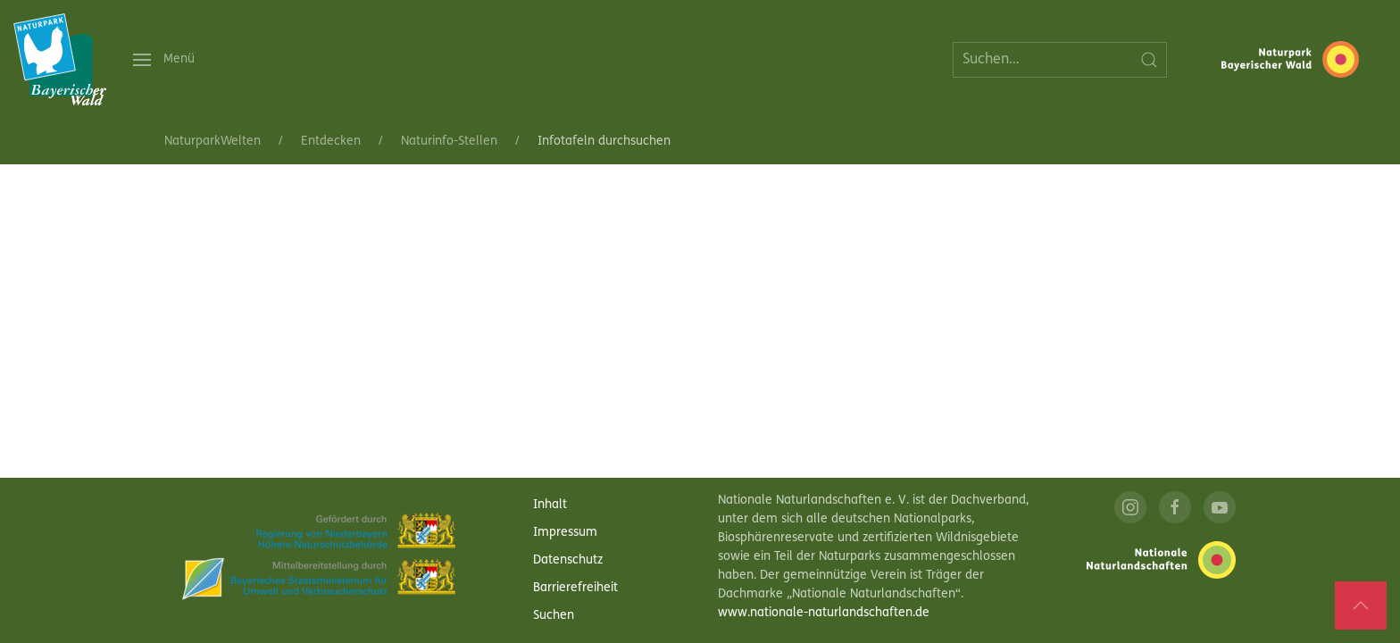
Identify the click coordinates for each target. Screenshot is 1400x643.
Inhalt (550, 505)
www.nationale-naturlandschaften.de (823, 613)
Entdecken (331, 141)
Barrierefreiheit (575, 588)
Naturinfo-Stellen (449, 141)
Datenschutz (568, 560)
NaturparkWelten (212, 141)
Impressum (565, 532)
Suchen (553, 615)
